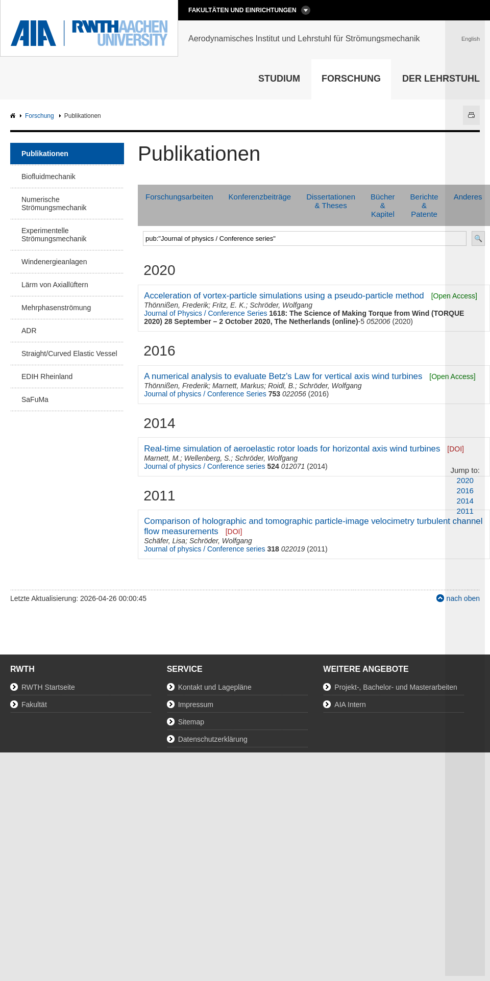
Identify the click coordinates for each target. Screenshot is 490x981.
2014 (465, 500)
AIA (14, 116)
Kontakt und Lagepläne (215, 687)
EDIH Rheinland (46, 376)
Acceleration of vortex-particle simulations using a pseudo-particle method (284, 295)
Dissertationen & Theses (330, 201)
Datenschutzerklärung (213, 739)
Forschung (351, 78)
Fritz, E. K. (229, 305)
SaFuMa (34, 399)
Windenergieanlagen (54, 262)
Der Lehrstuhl (441, 78)
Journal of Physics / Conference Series (205, 313)
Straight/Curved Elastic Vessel (69, 353)
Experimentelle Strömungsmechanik (54, 235)
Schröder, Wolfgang (281, 305)
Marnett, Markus (238, 386)
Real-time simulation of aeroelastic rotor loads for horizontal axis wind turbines (292, 449)
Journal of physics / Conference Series (205, 394)
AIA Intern (349, 704)
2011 (465, 511)
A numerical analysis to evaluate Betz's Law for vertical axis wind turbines (283, 376)
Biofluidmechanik (48, 176)
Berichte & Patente (424, 205)
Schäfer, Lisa (164, 541)
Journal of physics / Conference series (204, 466)
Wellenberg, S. (207, 458)
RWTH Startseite (48, 687)
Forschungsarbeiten (179, 196)
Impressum (195, 704)
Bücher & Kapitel (383, 205)
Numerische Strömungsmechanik (54, 203)
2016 (465, 490)
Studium (279, 78)
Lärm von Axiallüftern (54, 285)
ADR (29, 330)
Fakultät (34, 704)
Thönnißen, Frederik (176, 305)
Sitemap (191, 722)
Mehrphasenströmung (56, 308)
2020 (465, 480)
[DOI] (234, 531)
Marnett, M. (162, 458)
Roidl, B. (281, 386)
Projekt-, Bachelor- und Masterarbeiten (395, 687)
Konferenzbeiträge (260, 196)
